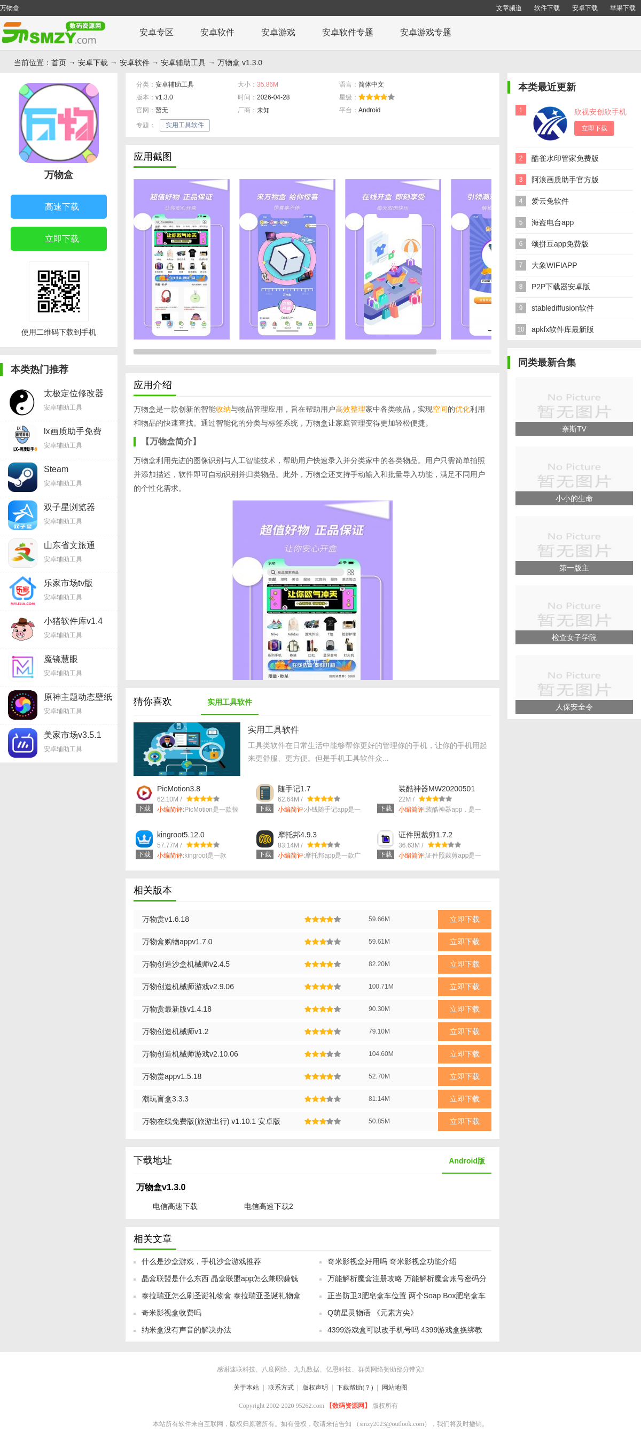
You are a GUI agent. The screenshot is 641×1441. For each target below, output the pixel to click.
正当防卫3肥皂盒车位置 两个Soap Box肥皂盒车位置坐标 (406, 1298)
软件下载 (547, 8)
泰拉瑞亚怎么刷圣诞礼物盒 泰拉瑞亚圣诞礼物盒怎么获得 (221, 1298)
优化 (462, 409)
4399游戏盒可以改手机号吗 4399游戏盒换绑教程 (404, 1333)
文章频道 (509, 8)
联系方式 (281, 1387)
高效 (342, 409)
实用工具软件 (185, 125)
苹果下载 (623, 8)
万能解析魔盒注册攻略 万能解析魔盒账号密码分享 (407, 1281)
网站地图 (395, 1387)
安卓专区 (156, 32)
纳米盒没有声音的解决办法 (186, 1330)
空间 (440, 409)
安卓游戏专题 (425, 32)
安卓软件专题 (347, 32)
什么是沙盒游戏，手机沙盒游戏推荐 (201, 1261)
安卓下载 (585, 8)
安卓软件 (217, 32)
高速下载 (53, 207)
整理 (357, 409)
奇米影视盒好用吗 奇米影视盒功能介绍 (392, 1261)
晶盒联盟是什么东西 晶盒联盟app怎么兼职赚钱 (220, 1278)
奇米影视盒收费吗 (171, 1312)
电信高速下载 (175, 1206)
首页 (58, 62)
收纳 (223, 409)
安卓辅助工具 (183, 62)
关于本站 (246, 1387)
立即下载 (53, 239)
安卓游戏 (278, 32)
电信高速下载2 (268, 1206)
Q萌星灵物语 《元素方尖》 (372, 1312)
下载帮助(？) (355, 1387)
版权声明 (315, 1387)
